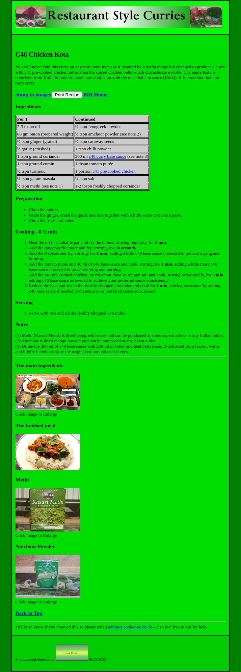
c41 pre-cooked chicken (113, 171)
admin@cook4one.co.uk (130, 626)
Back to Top (29, 613)
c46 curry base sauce (107, 156)
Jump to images (33, 94)
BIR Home (95, 94)
